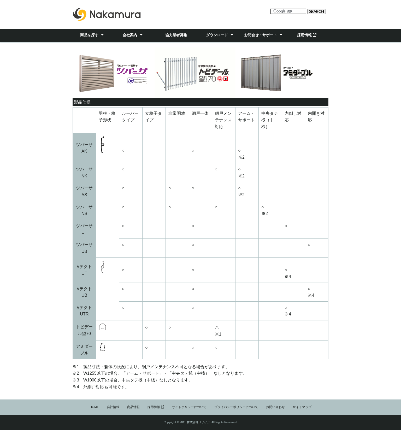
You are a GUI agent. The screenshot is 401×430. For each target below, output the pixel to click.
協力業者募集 (176, 35)
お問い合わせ (275, 407)
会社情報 (113, 407)
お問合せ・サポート (260, 35)
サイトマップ (302, 407)
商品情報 (133, 407)
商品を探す (89, 35)
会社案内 (130, 35)
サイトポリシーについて (189, 407)
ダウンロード (217, 35)
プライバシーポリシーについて (236, 407)
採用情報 (306, 35)
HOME (94, 407)
